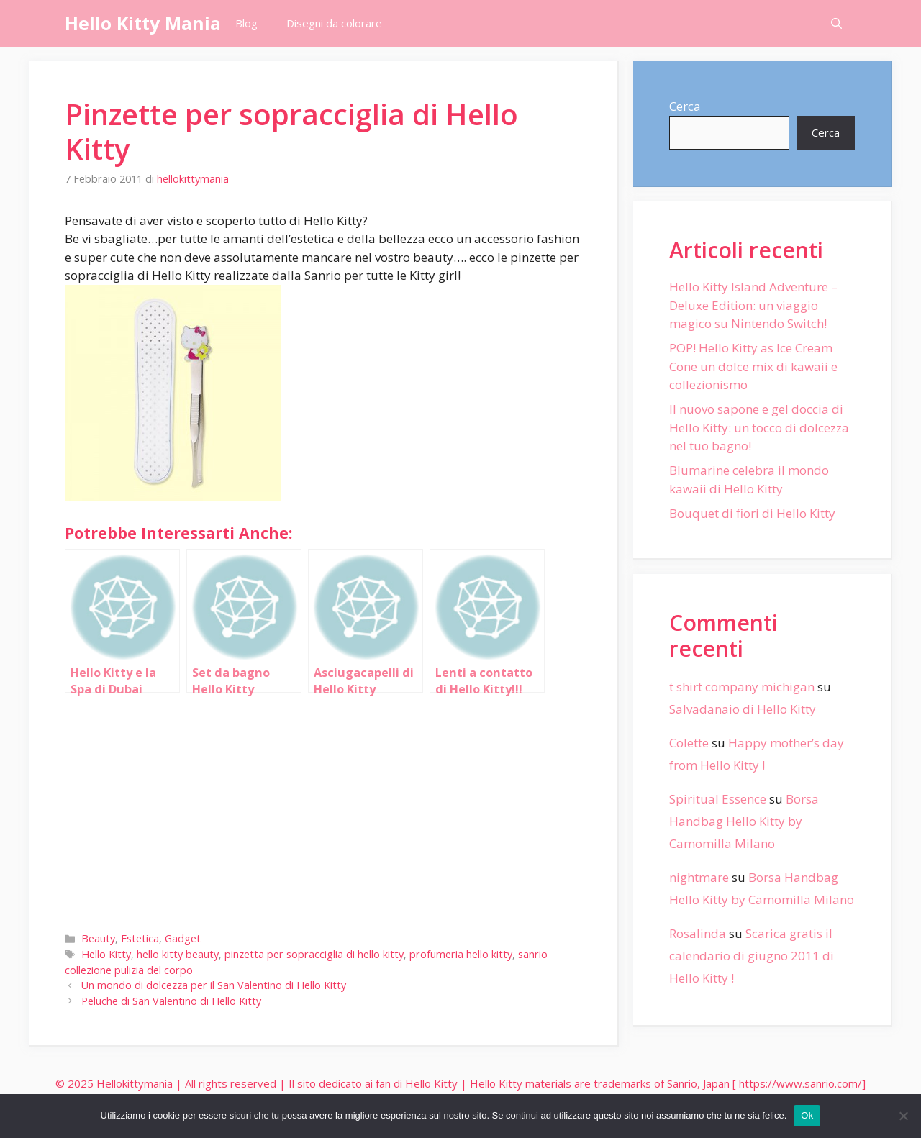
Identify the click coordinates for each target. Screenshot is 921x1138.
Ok (807, 1115)
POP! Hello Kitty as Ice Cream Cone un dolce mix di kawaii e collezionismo (753, 366)
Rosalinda (697, 933)
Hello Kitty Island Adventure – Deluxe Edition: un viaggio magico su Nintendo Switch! (753, 305)
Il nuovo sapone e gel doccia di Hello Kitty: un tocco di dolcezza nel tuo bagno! (759, 427)
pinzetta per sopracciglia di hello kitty (314, 954)
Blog (246, 23)
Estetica (140, 938)
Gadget (183, 938)
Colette (689, 742)
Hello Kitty (106, 954)
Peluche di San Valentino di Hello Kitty (171, 1001)
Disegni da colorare (334, 23)
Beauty (98, 938)
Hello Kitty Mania (143, 23)
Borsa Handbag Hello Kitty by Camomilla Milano (744, 821)
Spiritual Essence (717, 799)
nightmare (699, 877)
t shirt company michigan (742, 686)
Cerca (685, 106)
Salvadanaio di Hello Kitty (742, 709)
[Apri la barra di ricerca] (836, 23)
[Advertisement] (323, 809)
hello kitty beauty (178, 954)
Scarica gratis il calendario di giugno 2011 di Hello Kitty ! (751, 955)
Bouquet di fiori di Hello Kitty (752, 513)
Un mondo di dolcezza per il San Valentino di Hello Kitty (213, 985)
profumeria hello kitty (460, 954)
